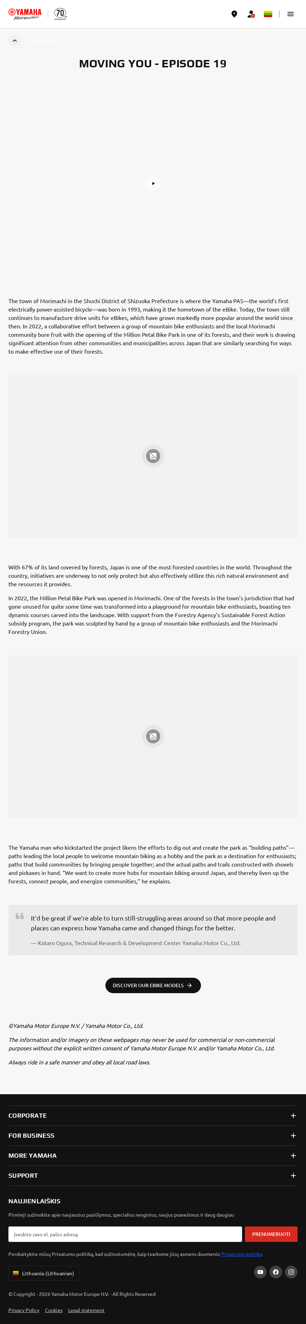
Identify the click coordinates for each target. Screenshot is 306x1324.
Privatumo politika (241, 1254)
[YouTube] (260, 1272)
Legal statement (86, 1310)
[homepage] (24, 14)
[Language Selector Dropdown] (268, 14)
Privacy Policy (23, 1310)
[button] (291, 14)
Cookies (54, 1310)
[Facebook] (275, 1272)
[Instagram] (291, 1272)
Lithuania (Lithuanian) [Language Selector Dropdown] (43, 1273)
